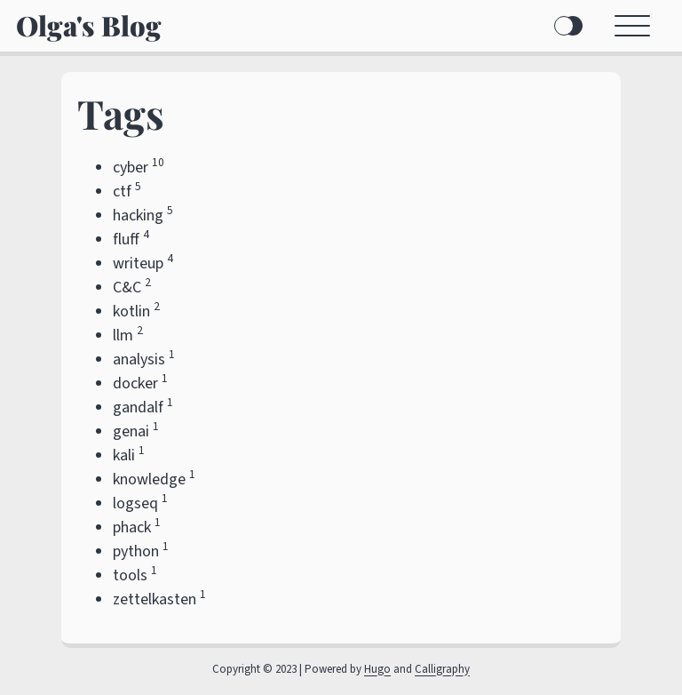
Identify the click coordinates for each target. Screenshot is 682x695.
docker (135, 383)
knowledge (149, 479)
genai (131, 431)
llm (123, 335)
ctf (122, 191)
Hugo (377, 669)
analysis (139, 359)
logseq (135, 503)
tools (130, 575)
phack (132, 527)
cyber (130, 167)
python (136, 551)
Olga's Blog (89, 25)
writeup (138, 263)
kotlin (131, 311)
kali (124, 455)
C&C (127, 287)
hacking (138, 215)
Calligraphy (442, 669)
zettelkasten (154, 599)
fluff (126, 239)
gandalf (138, 407)
